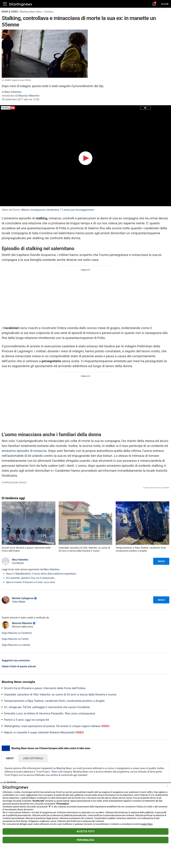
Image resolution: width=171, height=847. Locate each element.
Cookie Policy (146, 824)
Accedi (164, 4)
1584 (28, 795)
